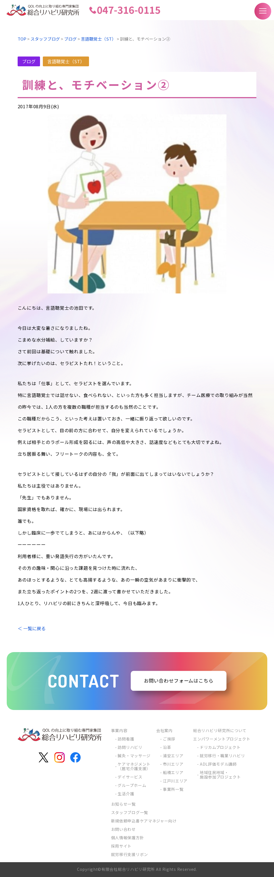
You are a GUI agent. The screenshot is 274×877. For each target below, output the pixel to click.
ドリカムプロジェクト (220, 747)
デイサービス (130, 777)
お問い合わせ (123, 829)
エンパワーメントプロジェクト (221, 739)
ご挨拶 (169, 739)
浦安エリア (173, 755)
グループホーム (132, 785)
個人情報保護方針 (127, 837)
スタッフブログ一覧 (129, 812)
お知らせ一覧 (123, 804)
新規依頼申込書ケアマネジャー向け (144, 821)
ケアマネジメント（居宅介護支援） (134, 766)
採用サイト (121, 846)
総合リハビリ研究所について (220, 730)
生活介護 (126, 793)
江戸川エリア (175, 781)
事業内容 (119, 730)
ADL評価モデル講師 (218, 764)
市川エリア (173, 764)
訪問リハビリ (130, 747)
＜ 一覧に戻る (32, 628)
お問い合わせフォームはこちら (179, 681)
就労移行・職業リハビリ (222, 755)
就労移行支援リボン (129, 854)
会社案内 (164, 730)
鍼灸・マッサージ (134, 755)
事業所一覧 (173, 789)
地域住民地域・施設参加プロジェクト (220, 775)
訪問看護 (126, 739)
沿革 (167, 747)
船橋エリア (173, 772)
